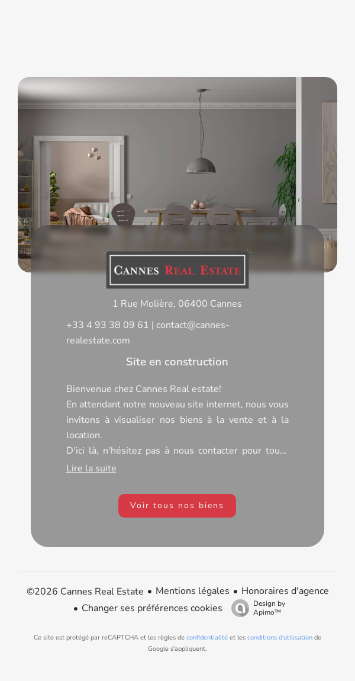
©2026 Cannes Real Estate (85, 591)
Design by (255, 608)
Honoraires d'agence (285, 591)
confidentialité (207, 637)
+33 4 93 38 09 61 (107, 325)
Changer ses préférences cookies (152, 608)
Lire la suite (91, 468)
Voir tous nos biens (177, 505)
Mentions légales (193, 591)
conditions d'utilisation (279, 637)
